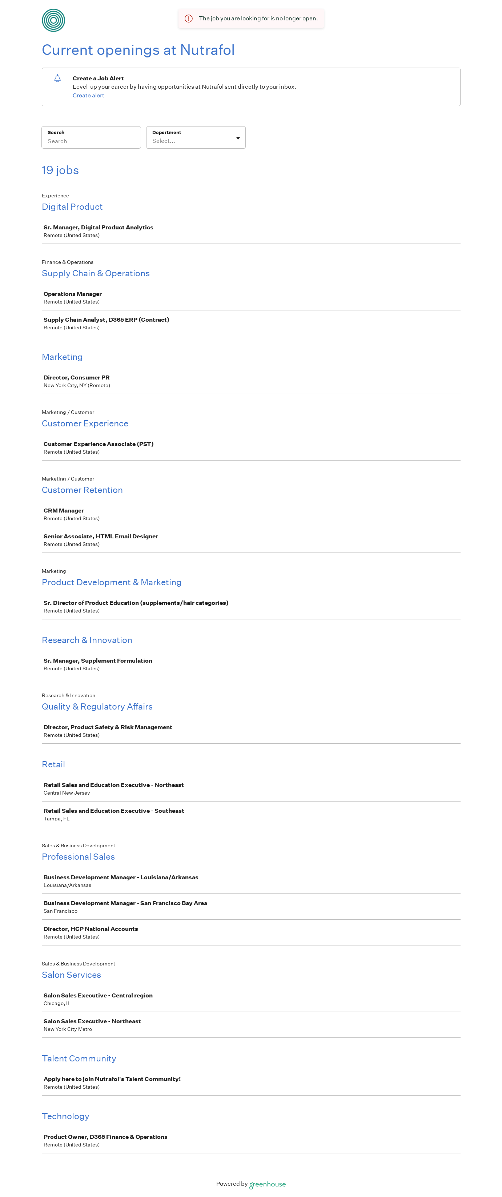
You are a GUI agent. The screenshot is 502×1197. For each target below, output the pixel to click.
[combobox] (152, 141)
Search (56, 132)
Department (166, 132)
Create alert (88, 95)
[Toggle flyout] (238, 138)
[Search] (91, 142)
